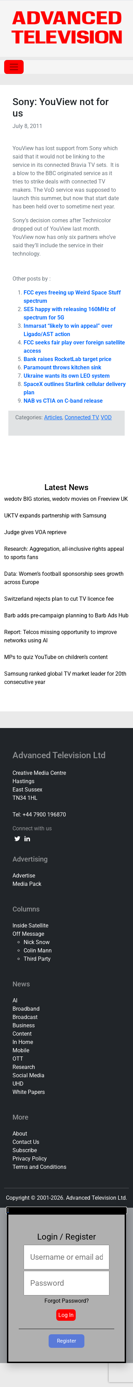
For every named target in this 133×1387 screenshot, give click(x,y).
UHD (18, 1083)
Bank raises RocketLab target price (67, 359)
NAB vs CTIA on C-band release (63, 400)
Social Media (28, 1075)
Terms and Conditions (39, 1167)
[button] (66, 1210)
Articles (53, 417)
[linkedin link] (27, 838)
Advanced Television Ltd (60, 755)
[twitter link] (17, 838)
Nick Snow (37, 942)
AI (15, 1000)
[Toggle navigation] (14, 67)
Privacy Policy (30, 1158)
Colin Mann (38, 950)
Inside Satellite (30, 925)
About (20, 1133)
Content (22, 1033)
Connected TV (81, 417)
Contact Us (26, 1142)
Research (24, 1067)
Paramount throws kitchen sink (62, 367)
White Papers (29, 1092)
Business (24, 1025)
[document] (66, 1285)
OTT (18, 1058)
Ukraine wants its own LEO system (67, 376)
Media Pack (27, 884)
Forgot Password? (66, 1301)
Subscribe (25, 1150)
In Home (23, 1042)
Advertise (24, 875)
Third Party (37, 959)
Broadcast (25, 1017)
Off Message (28, 934)
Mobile (21, 1050)
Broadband (26, 1008)
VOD (106, 417)
